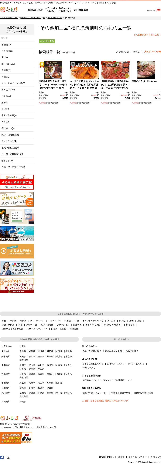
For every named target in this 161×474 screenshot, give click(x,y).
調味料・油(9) (7, 128)
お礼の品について (115, 363)
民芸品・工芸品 (58, 329)
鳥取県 (23, 382)
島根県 (32, 382)
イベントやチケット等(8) (13, 83)
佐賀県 (32, 393)
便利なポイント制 (113, 351)
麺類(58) (5, 109)
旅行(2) (4, 38)
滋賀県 (32, 374)
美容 (20, 325)
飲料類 (122, 320)
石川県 (41, 365)
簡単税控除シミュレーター (95, 393)
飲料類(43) (6, 96)
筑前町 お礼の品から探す (30, 18)
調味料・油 (31, 325)
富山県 (32, 365)
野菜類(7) (5, 70)
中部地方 (5, 365)
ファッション (63, 325)
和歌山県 (24, 377)
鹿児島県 (24, 396)
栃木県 (32, 356)
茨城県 (23, 356)
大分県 (59, 393)
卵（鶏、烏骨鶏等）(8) (12, 154)
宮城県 (41, 351)
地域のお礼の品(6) (10, 147)
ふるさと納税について (93, 363)
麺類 (139, 320)
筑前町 (92, 27)
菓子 (131, 320)
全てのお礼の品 (80, 10)
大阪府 (50, 374)
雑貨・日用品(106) (10, 135)
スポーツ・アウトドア (37, 329)
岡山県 (41, 382)
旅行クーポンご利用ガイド (65, 9)
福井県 (50, 365)
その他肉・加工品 (55, 18)
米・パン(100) (8, 64)
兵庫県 (59, 374)
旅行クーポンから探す (51, 9)
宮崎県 (68, 393)
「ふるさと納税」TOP (9, 18)
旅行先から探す (35, 10)
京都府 (41, 374)
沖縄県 (23, 401)
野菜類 (67, 320)
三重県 (23, 374)
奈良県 (68, 374)
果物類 (13, 320)
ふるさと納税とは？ (92, 351)
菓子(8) (4, 102)
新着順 (136, 51)
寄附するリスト (133, 10)
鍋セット (130, 325)
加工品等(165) (8, 89)
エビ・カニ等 (54, 320)
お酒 (77, 320)
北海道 (23, 346)
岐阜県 (23, 369)
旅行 (4, 320)
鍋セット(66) (7, 160)
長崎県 (41, 393)
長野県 (68, 365)
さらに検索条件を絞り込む (146, 35)
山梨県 (59, 365)
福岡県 (50, 103)
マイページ (123, 10)
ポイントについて (136, 363)
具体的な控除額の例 (143, 393)
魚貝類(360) (7, 51)
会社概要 (120, 457)
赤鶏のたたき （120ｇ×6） (145, 81)
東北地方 (5, 351)
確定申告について (91, 380)
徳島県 (23, 388)
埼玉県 (50, 356)
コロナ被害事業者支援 (12, 329)
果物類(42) (6, 44)
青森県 (23, 351)
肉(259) (4, 57)
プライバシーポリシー (137, 457)
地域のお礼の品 (92, 325)
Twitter (8, 457)
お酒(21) (5, 77)
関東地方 (5, 356)
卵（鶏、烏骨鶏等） (113, 325)
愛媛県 (41, 388)
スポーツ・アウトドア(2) (13, 167)
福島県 (68, 351)
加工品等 (111, 320)
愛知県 (41, 369)
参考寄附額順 (122, 51)
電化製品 (74, 329)
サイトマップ (155, 457)
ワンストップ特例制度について (117, 380)
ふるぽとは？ (132, 351)
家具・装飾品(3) (9, 115)
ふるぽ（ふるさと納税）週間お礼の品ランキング (105, 400)
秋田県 (50, 351)
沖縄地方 (5, 401)
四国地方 (5, 388)
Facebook (2, 457)
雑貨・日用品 (47, 325)
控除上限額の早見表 (120, 393)
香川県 (32, 388)
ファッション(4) (9, 141)
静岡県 (32, 369)
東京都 (68, 356)
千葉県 (59, 356)
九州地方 (42, 103)
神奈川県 (24, 360)
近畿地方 (5, 374)
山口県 (59, 382)
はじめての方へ (96, 10)
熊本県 (50, 393)
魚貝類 (23, 320)
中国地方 (5, 382)
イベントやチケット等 (92, 320)
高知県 (50, 388)
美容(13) (5, 122)
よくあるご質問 (112, 10)
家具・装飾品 (8, 325)
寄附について (89, 367)
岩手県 (32, 351)
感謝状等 (77, 325)
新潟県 (23, 365)
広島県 (50, 382)
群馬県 (41, 356)
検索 (141, 10)
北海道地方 (6, 346)
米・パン (40, 320)
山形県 (59, 351)
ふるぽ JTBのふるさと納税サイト (9, 10)
